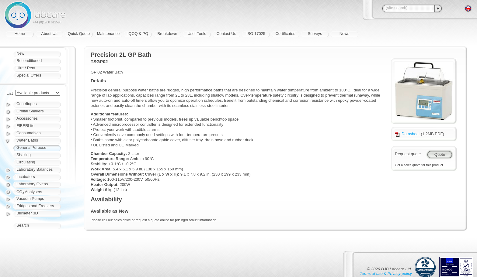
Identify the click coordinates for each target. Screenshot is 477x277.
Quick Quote (79, 33)
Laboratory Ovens (32, 184)
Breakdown (167, 33)
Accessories (27, 118)
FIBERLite (25, 125)
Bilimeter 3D (27, 213)
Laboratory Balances (34, 169)
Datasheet (407, 134)
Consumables (28, 133)
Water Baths (27, 140)
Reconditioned (29, 60)
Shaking (23, 154)
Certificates (285, 33)
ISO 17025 (255, 33)
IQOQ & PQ (137, 33)
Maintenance (108, 33)
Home (20, 33)
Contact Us (226, 33)
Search (22, 225)
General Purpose (31, 147)
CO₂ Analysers (29, 192)
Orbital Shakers (30, 111)
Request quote (408, 154)
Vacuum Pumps (30, 198)
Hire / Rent (25, 68)
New (20, 53)
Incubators (25, 176)
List (10, 93)
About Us (49, 33)
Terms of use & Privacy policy (386, 273)
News (344, 33)
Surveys (315, 33)
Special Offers (28, 75)
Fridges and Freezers (35, 205)
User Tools (196, 33)
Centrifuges (26, 103)
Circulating (25, 162)
